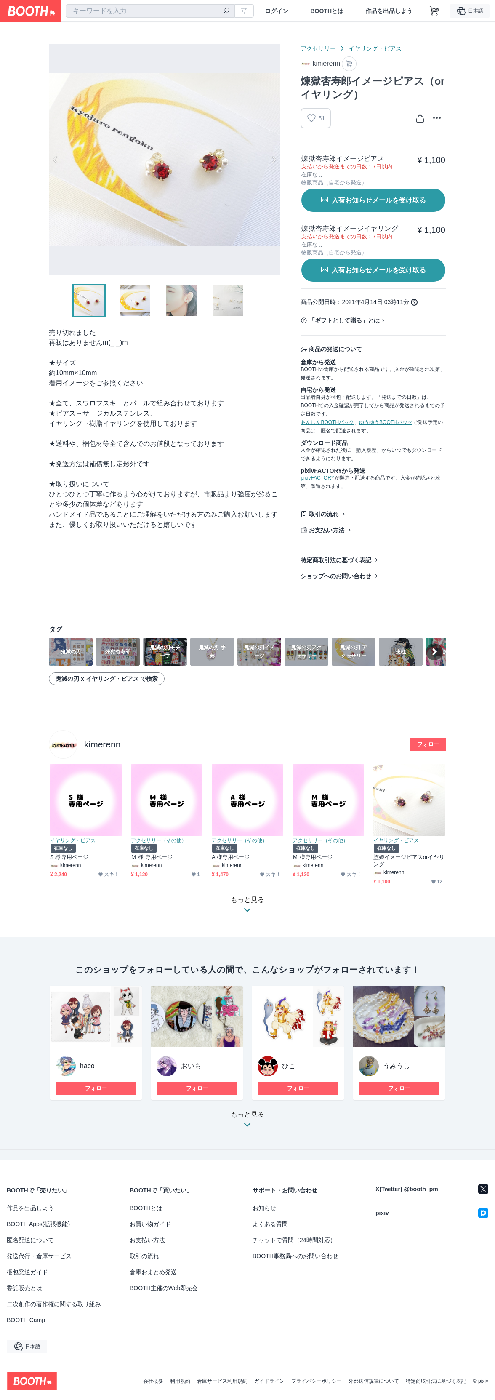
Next (273, 159)
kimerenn (102, 744)
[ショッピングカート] (434, 11)
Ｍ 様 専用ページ (152, 857)
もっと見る (247, 1122)
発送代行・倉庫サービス (39, 1256)
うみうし (396, 1065)
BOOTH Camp (26, 1320)
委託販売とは (24, 1288)
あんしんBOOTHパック (327, 422)
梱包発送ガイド (27, 1272)
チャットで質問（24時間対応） (294, 1240)
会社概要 (153, 1381)
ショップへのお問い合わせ (336, 576)
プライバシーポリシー (316, 1381)
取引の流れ (323, 514)
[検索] (226, 11)
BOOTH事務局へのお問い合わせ (295, 1256)
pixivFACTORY (317, 478)
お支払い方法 (326, 530)
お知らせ (264, 1208)
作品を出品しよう (388, 11)
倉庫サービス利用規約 (222, 1381)
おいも (191, 1065)
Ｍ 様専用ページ (313, 857)
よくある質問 (270, 1224)
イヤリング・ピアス (375, 48)
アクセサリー (318, 48)
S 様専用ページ (69, 857)
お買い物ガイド (150, 1224)
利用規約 (180, 1381)
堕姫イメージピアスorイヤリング (408, 860)
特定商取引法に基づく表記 (336, 560)
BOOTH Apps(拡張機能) (38, 1224)
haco (87, 1065)
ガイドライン (269, 1381)
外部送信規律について (374, 1381)
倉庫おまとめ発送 (153, 1272)
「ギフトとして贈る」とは (344, 320)
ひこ (288, 1065)
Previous (55, 159)
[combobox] (150, 11)
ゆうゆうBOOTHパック (385, 422)
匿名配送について (30, 1240)
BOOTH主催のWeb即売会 (164, 1288)
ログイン (276, 11)
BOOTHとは (326, 11)
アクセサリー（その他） (158, 840)
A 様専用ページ (231, 857)
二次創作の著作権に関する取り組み (54, 1304)
